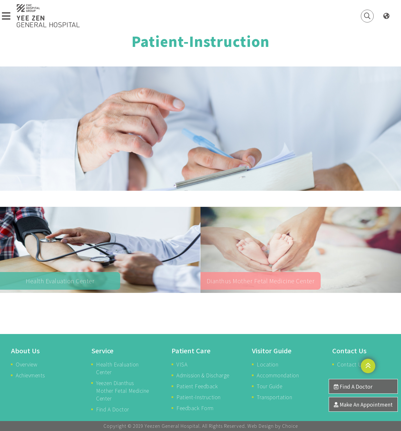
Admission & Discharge (202, 375)
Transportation (274, 397)
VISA (181, 364)
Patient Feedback (197, 386)
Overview (26, 364)
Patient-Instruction (198, 397)
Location (267, 364)
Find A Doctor (112, 409)
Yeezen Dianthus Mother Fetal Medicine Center (122, 390)
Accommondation (278, 375)
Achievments (30, 375)
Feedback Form (195, 408)
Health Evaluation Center (117, 368)
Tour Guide (269, 386)
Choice (290, 426)
